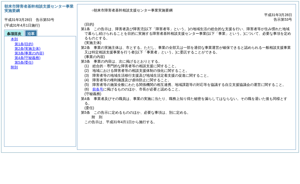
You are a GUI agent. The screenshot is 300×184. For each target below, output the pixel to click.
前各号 (97, 89)
